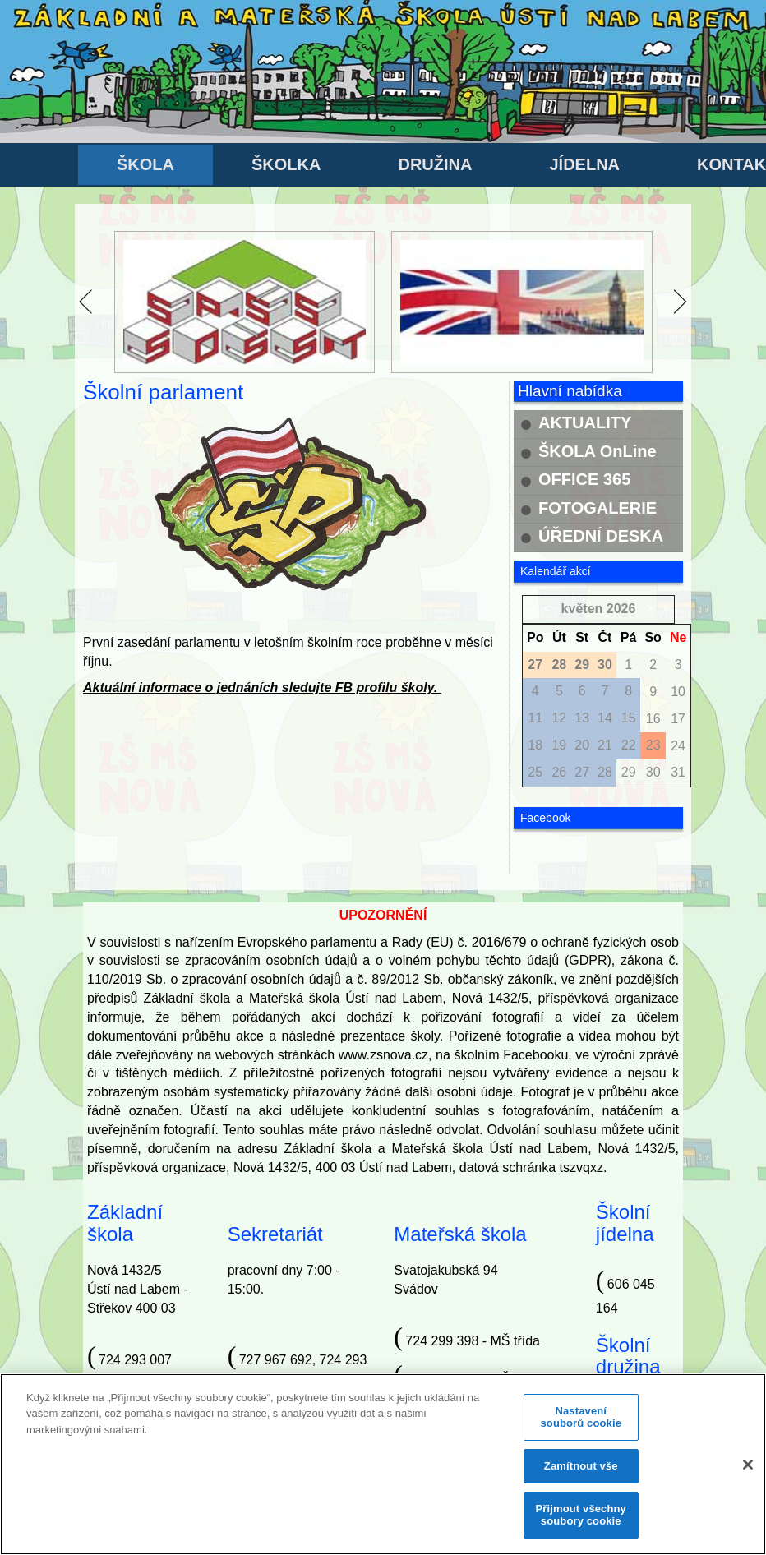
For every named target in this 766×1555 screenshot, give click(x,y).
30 (653, 772)
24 (678, 746)
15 (628, 718)
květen (582, 609)
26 (558, 772)
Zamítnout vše (581, 1473)
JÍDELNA (584, 164)
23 (653, 745)
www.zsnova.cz (383, 1055)
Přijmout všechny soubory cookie (581, 1522)
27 (581, 772)
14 (605, 718)
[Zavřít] (748, 1472)
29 (628, 772)
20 (581, 745)
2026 (621, 609)
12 (558, 718)
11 (535, 718)
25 (535, 772)
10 (678, 692)
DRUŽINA (435, 164)
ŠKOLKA (286, 164)
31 (678, 772)
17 (678, 719)
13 (581, 718)
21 (605, 745)
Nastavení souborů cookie (580, 1424)
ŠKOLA (145, 164)
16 (653, 719)
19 (558, 745)
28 (605, 772)
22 (628, 745)
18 (535, 745)
